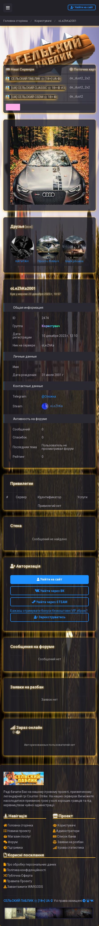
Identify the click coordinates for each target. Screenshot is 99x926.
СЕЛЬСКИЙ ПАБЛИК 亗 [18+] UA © (28, 900)
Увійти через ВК (49, 591)
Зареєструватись (49, 617)
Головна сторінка (15, 20)
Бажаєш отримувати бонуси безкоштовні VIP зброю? (49, 610)
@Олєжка (49, 396)
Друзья (21, 226)
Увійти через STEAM (49, 602)
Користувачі (43, 20)
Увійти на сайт (81, 7)
